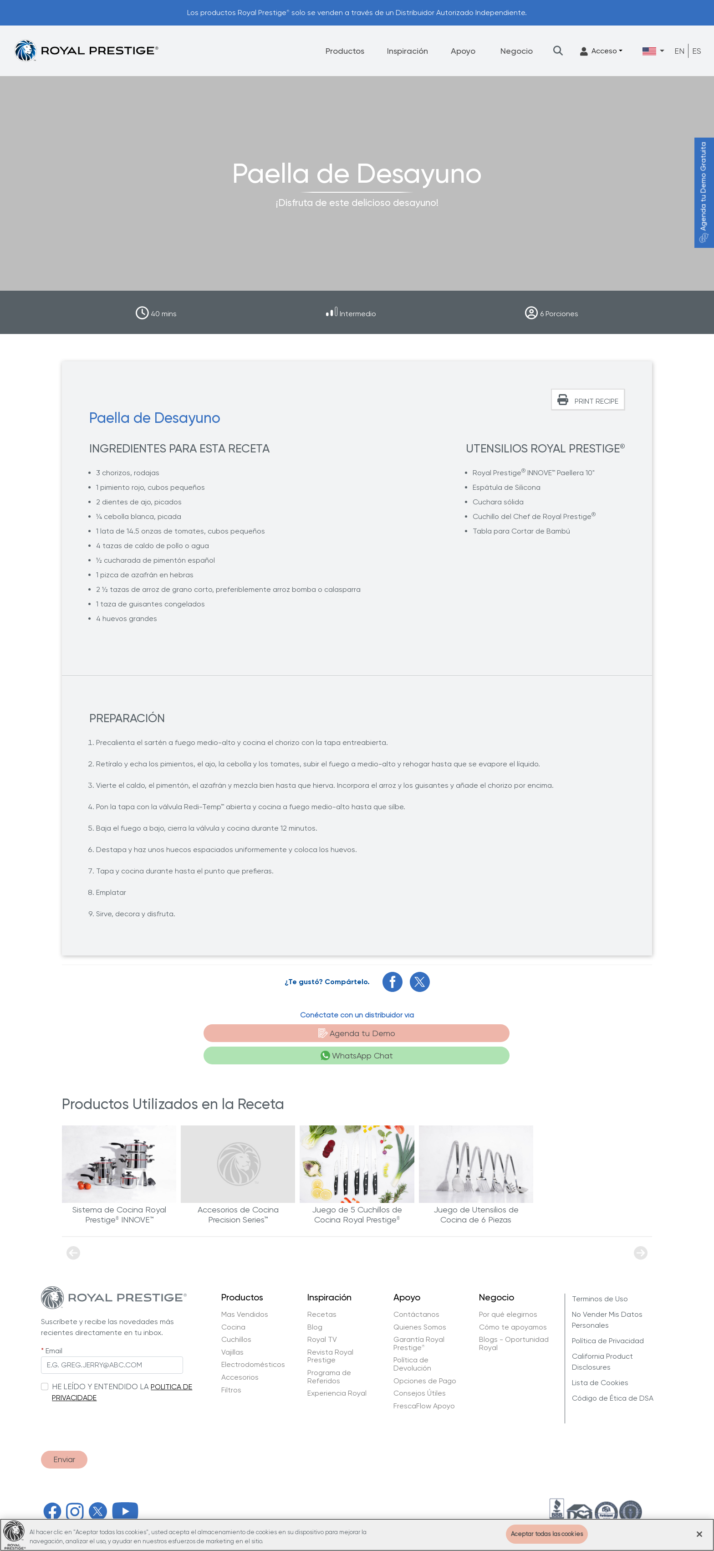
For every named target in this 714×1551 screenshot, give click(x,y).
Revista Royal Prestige (330, 1335)
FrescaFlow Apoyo (424, 1385)
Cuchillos (236, 1318)
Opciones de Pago (424, 1360)
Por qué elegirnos (508, 1293)
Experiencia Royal (337, 1372)
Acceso (598, 51)
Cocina (233, 1306)
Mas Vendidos (244, 1293)
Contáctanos (416, 1293)
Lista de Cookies (600, 1361)
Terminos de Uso (600, 1277)
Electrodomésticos (253, 1343)
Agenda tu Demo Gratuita (703, 192)
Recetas (322, 1293)
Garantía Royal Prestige (418, 1322)
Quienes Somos (419, 1306)
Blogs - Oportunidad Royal (514, 1322)
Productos (345, 51)
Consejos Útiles (419, 1372)
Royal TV (322, 1318)
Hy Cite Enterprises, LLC (214, 1509)
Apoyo (463, 51)
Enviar (64, 1438)
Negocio (516, 51)
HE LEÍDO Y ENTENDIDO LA (100, 1365)
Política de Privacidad (608, 1319)
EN (679, 51)
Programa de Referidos (329, 1355)
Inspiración (407, 51)
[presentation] (110, 1400)
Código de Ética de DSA (612, 1376)
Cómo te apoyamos (513, 1306)
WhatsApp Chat (417, 1033)
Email (54, 1329)
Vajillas (232, 1331)
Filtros (231, 1369)
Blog (314, 1306)
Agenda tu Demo (288, 1033)
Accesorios (240, 1356)
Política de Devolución (412, 1343)
